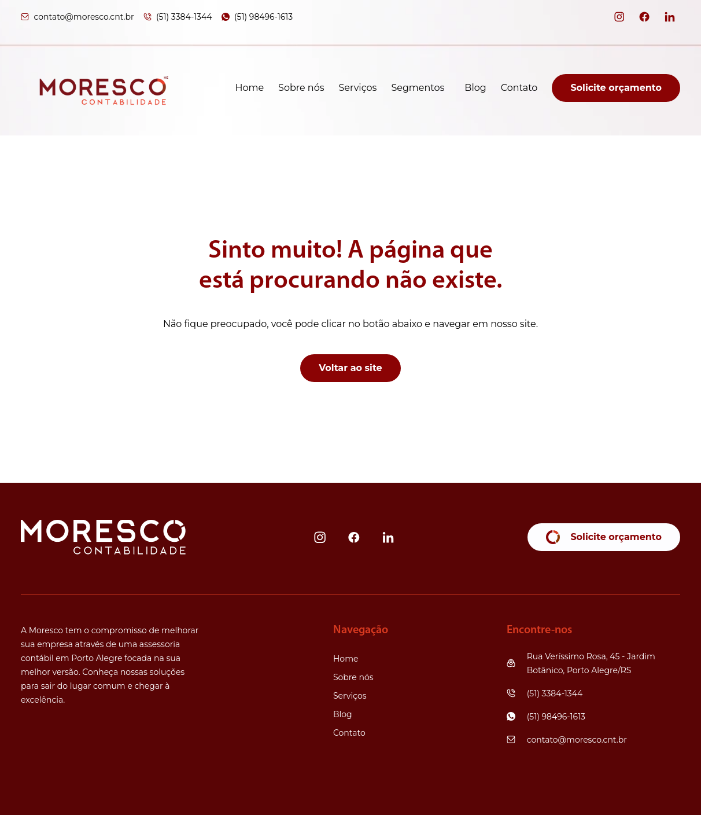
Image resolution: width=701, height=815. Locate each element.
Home (249, 88)
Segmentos (417, 88)
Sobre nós (301, 88)
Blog (475, 88)
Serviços (358, 88)
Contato (519, 88)
